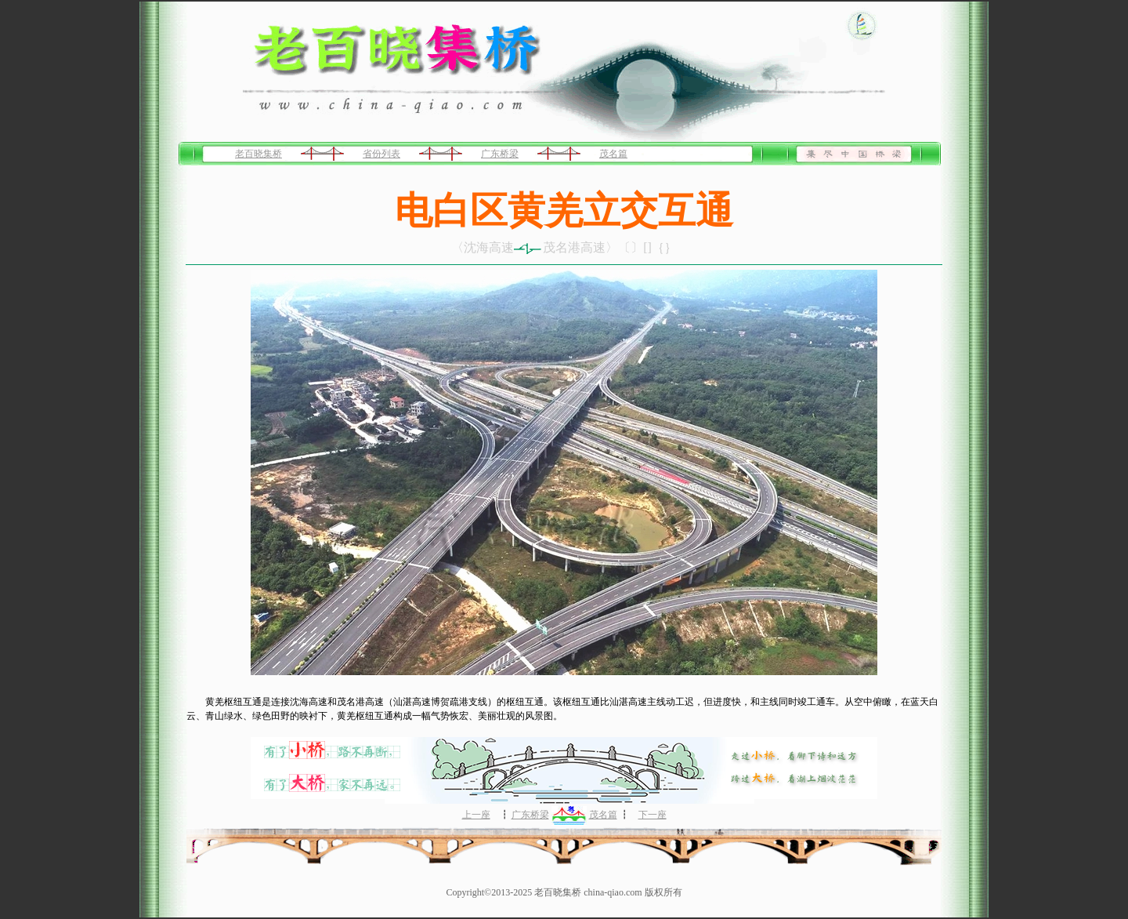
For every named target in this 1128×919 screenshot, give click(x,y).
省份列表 (381, 153)
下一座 (652, 814)
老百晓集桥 (258, 153)
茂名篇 (613, 153)
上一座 (476, 814)
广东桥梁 (500, 153)
